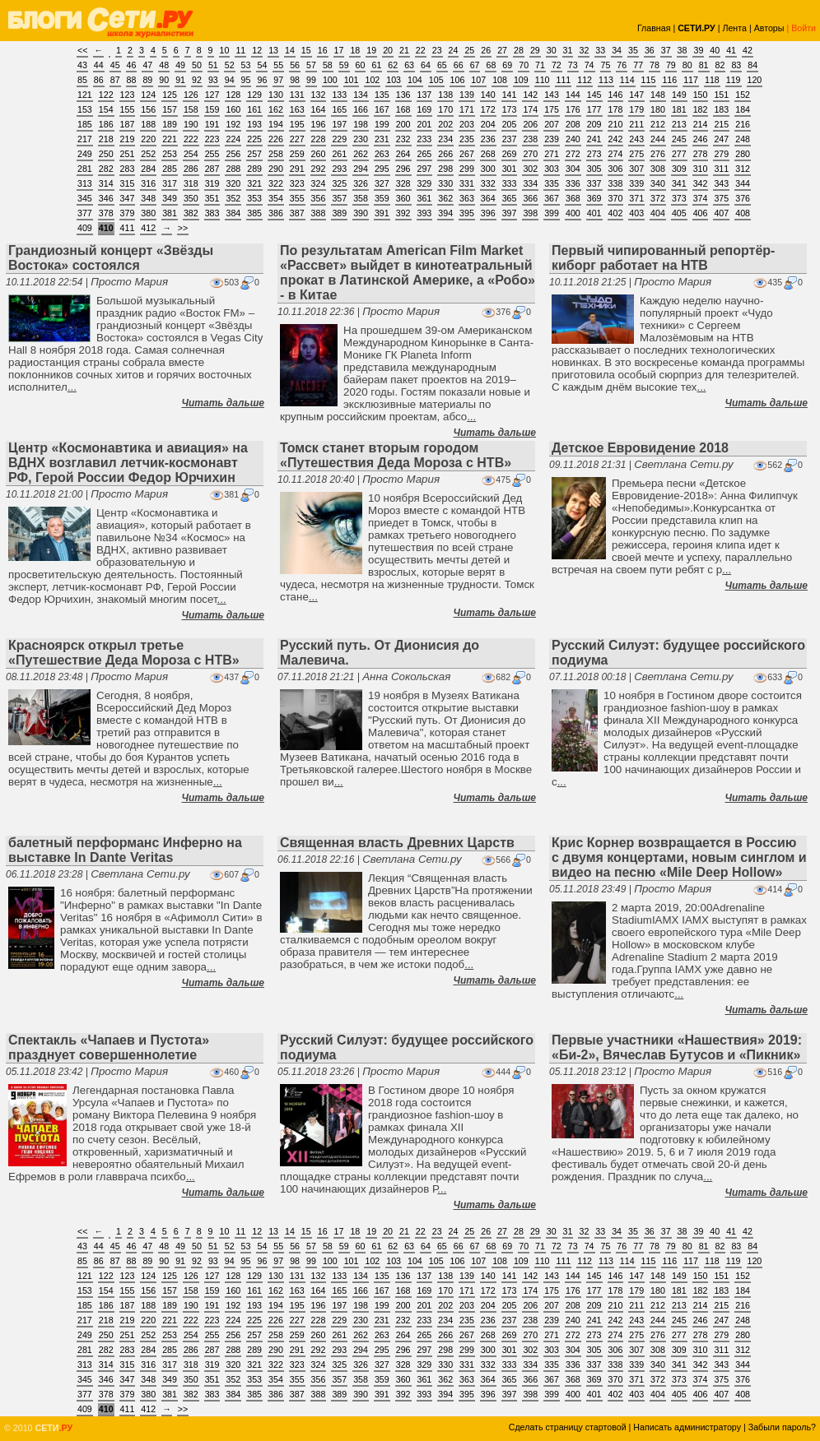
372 (657, 198)
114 (627, 80)
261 (339, 154)
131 (297, 95)
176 (573, 109)
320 (233, 183)
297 (424, 169)
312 (742, 169)
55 (278, 65)
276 (657, 154)
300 (488, 169)
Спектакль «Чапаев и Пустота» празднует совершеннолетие (108, 1047)
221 (169, 139)
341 (679, 183)
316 (148, 183)
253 (169, 154)
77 (638, 65)
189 (169, 124)
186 (106, 124)
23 (437, 50)
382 (191, 213)
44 (99, 65)
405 (679, 213)
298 (445, 169)
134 (360, 95)
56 (295, 65)
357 (339, 198)
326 (360, 183)
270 (530, 154)
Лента (734, 28)
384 (233, 213)
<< (82, 50)
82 (720, 65)
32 (584, 50)
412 (148, 228)
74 (589, 65)
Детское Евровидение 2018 (640, 448)
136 (403, 95)
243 (636, 139)
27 (502, 50)
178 (615, 109)
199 (382, 124)
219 (127, 139)
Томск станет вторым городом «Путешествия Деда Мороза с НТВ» (395, 455)
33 (600, 50)
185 (84, 124)
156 (148, 109)
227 (297, 139)
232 (403, 139)
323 (297, 183)
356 (318, 198)
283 (127, 169)
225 (254, 139)
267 (466, 154)
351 (212, 198)
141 (509, 95)
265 (424, 154)
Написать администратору (687, 1427)
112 (584, 80)
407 (721, 213)
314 (106, 183)
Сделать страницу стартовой (568, 1427)
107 (478, 80)
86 (99, 80)
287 (212, 169)
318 (191, 183)
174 (530, 109)
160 (233, 109)
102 (372, 80)
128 (233, 95)
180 (657, 109)
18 (355, 50)
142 (530, 95)
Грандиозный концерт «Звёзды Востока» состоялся (110, 257)
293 (339, 169)
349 (169, 198)
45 (115, 65)
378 (106, 213)
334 (530, 183)
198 (360, 124)
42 (747, 50)
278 (700, 154)
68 (491, 65)
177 (594, 109)
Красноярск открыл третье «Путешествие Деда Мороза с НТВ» (124, 652)
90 (164, 80)
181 (679, 109)
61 (376, 65)
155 (127, 109)
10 (225, 50)
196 (318, 124)
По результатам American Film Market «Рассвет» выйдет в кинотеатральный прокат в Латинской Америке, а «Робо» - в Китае (407, 272)
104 (415, 80)
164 (318, 109)
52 (230, 65)
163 (297, 109)
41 (731, 50)
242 (615, 139)
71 (540, 65)
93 (213, 80)
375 (721, 198)
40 (715, 50)
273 (594, 154)
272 (573, 154)
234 (445, 139)
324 (318, 183)
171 (466, 109)
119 (733, 80)
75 (606, 65)
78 (654, 65)
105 (436, 80)
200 (403, 124)
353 (254, 198)
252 (148, 154)
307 (636, 169)
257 (254, 154)
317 (169, 183)
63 (409, 65)
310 (700, 169)
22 (421, 50)
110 (542, 80)
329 (424, 183)
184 (742, 109)
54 (262, 65)
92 (197, 80)
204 (488, 124)
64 (426, 65)
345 (84, 198)
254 (191, 154)
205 (509, 124)
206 (530, 124)
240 (573, 139)
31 (568, 50)
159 (212, 109)
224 (233, 139)
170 (445, 109)
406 (700, 213)
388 (318, 213)
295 (382, 169)
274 (615, 154)
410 (106, 228)
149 (679, 95)
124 (148, 95)
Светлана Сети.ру (683, 464)
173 (509, 109)
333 (509, 183)
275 (636, 154)
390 (360, 213)
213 (679, 124)
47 (147, 65)
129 (254, 95)
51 (213, 65)
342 (700, 183)
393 (424, 213)
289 (254, 169)
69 (507, 65)
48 (164, 65)
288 (233, 169)
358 (360, 198)
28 (519, 50)
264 (403, 154)
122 (106, 95)
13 (273, 50)
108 (499, 80)
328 (403, 183)
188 (148, 124)
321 (254, 183)
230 (360, 139)
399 (551, 213)
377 (84, 213)
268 (488, 154)
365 (509, 198)
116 (669, 80)
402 (615, 213)
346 (106, 198)
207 (551, 124)
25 (469, 50)
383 (212, 213)
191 (212, 124)
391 (382, 213)
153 (84, 109)
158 (191, 109)
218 (106, 139)
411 (127, 228)
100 (330, 80)
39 (698, 50)
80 (687, 65)
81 (704, 65)
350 (191, 198)
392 (403, 213)
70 (524, 65)
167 (382, 109)
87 (115, 80)
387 (297, 213)
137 (424, 95)
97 (278, 80)
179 (636, 109)
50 (197, 65)
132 (318, 95)
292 (318, 169)
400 (573, 213)
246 (700, 139)
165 (339, 109)
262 (360, 154)
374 (700, 198)
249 (84, 154)
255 (212, 154)
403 (636, 213)
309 (679, 169)
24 (454, 50)
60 (361, 65)
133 (339, 95)
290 (275, 169)
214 (700, 124)
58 (328, 65)
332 (488, 183)
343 (721, 183)
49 (180, 65)
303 (551, 169)
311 (721, 169)
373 (679, 198)
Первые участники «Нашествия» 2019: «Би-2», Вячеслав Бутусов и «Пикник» (677, 1047)
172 (488, 109)
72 (556, 65)
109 (521, 80)
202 (445, 124)
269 (509, 154)
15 (306, 50)
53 (246, 65)
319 (212, 183)
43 (82, 65)
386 (275, 213)
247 (721, 139)
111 (563, 80)
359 (382, 198)
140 (488, 95)
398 (530, 213)
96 (262, 80)
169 (424, 109)
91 (180, 80)
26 (486, 50)
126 (191, 95)
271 (551, 154)
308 (657, 169)
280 (742, 154)
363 (466, 198)
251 (127, 154)
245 (679, 139)
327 (382, 183)
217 (84, 139)
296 (403, 169)
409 (84, 228)
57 (311, 65)
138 (445, 95)
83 (736, 65)
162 (275, 109)
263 (382, 154)
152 (742, 95)
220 (148, 139)
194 (275, 124)
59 (344, 65)
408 (742, 213)
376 (742, 198)
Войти (803, 28)
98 (295, 80)
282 (106, 169)
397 (509, 213)
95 (246, 80)
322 (275, 183)
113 (606, 80)
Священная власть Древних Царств (397, 843)
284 (148, 169)
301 (509, 169)
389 (339, 213)
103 (393, 80)
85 (82, 80)
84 (752, 65)
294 (360, 169)
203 (466, 124)
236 (488, 139)
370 (615, 198)
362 (445, 198)
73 (573, 65)
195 (297, 124)
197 (339, 124)
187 (127, 124)
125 (169, 95)
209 (594, 124)
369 (594, 198)
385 (254, 213)
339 (636, 183)
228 (318, 139)
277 (679, 154)
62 (393, 65)
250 (106, 154)
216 (742, 124)
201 (424, 124)
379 (127, 213)
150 (700, 95)
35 (633, 50)
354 (275, 198)
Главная (654, 28)
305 (594, 169)
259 (297, 154)
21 (404, 50)
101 (351, 80)
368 (573, 198)
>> (183, 228)
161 (254, 109)
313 (84, 183)
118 (712, 80)
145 (594, 95)
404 (657, 213)
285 (169, 169)
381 (169, 213)
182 (700, 109)
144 (573, 95)
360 (403, 198)
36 (650, 50)
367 (551, 198)
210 (615, 124)
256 (233, 154)
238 (530, 139)
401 (594, 213)
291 (297, 169)
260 (318, 154)
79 (671, 65)
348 (148, 198)
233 (424, 139)
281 (84, 169)
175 (551, 109)
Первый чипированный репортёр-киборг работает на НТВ (663, 257)
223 (212, 139)
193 (254, 124)
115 (648, 80)
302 (530, 169)
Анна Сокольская (406, 676)
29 (535, 50)
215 (721, 124)
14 (290, 50)
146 (615, 95)
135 (382, 95)
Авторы (769, 28)
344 (742, 183)
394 (445, 213)
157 (169, 109)
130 (275, 95)
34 (617, 50)
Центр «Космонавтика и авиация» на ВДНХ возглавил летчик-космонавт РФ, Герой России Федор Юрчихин (128, 462)
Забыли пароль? (782, 1427)
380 (148, 213)
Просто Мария (129, 282)
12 (257, 50)
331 (466, 183)
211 (636, 124)
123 (127, 95)
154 (106, 109)
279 (721, 154)
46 (132, 65)
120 (755, 80)
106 (457, 80)
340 (657, 183)
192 (233, 124)
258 (275, 154)
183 (721, 109)
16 (323, 50)
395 (466, 213)
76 (622, 65)
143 (551, 95)
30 (552, 50)
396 (488, 213)
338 (615, 183)
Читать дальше (223, 403)
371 (636, 198)
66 (459, 65)
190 (191, 124)
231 (382, 139)
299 (466, 169)
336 (573, 183)
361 (424, 198)
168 (403, 109)
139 (466, 95)
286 (191, 169)
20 (388, 50)
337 (594, 183)
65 (442, 65)
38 (682, 50)
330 (445, 183)
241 (594, 139)
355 (297, 198)
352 (233, 198)
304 (573, 169)
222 (191, 139)
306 (615, 169)
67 (475, 65)
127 (212, 95)
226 (275, 139)
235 (466, 139)
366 (530, 198)
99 (311, 80)
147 (636, 95)
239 (551, 139)
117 (690, 80)
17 (339, 50)
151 (721, 95)
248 (742, 139)
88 (132, 80)
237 (509, 139)
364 (488, 198)
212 (657, 124)
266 (445, 154)
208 (573, 124)
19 (371, 50)
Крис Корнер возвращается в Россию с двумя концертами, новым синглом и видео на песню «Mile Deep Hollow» (679, 857)
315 (127, 183)
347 (127, 198)
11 (240, 50)
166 (360, 109)
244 (657, 139)
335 (551, 183)
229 (339, 139)
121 (84, 95)
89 (147, 80)
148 (657, 95)
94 (230, 80)
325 (339, 183)
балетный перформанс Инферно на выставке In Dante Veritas (125, 850)
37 (666, 50)
